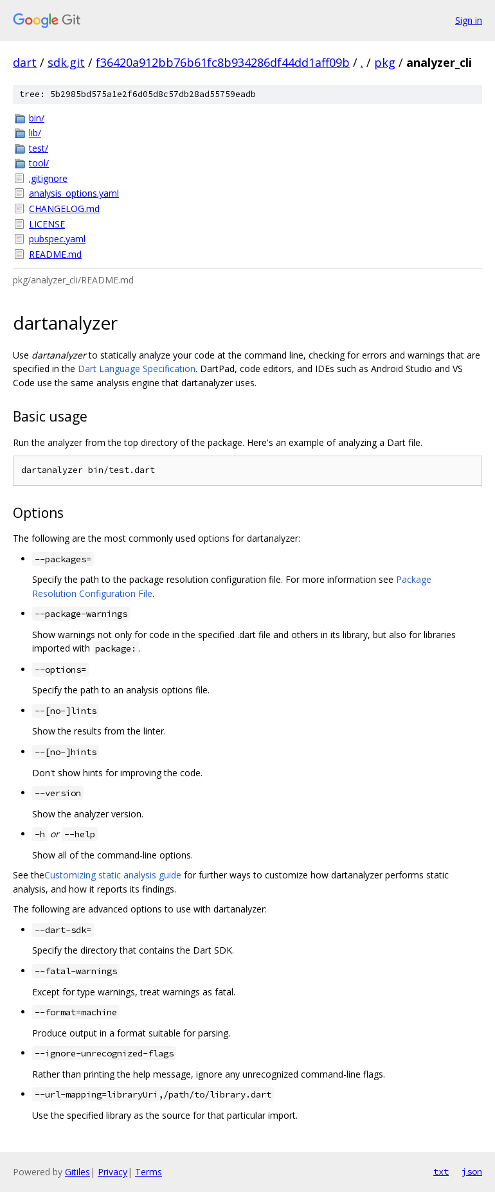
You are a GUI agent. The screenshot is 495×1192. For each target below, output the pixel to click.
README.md (55, 254)
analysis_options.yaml (74, 193)
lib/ (35, 133)
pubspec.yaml (57, 239)
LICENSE (47, 224)
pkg (384, 62)
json (472, 1171)
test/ (38, 148)
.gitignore (48, 178)
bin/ (36, 118)
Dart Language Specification (136, 368)
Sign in (468, 20)
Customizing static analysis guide (112, 875)
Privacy (112, 1172)
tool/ (39, 163)
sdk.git (66, 62)
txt (441, 1171)
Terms (148, 1172)
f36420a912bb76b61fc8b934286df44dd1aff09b (223, 62)
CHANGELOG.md (64, 208)
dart (25, 62)
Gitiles (77, 1172)
